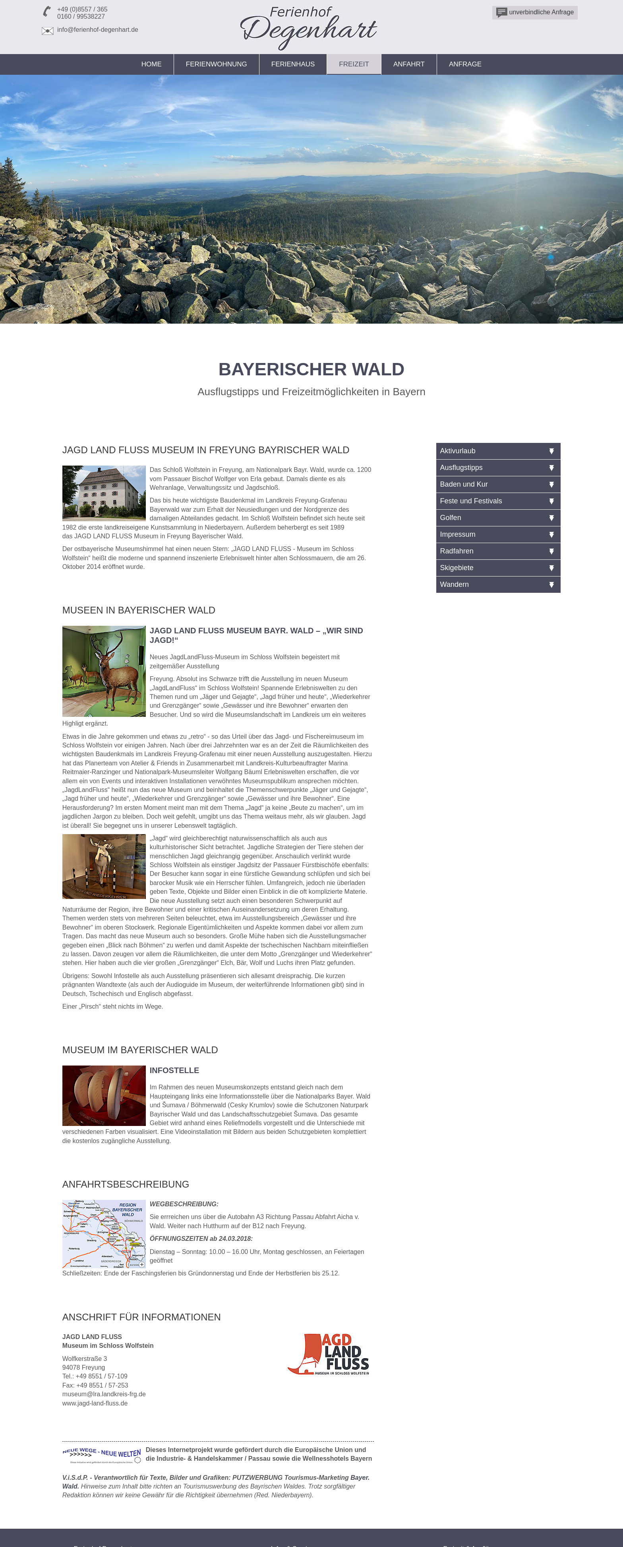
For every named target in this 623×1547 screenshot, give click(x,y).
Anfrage (465, 64)
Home (151, 64)
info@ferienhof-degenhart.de (97, 29)
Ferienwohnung (216, 64)
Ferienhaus (293, 64)
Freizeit (354, 64)
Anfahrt (409, 64)
